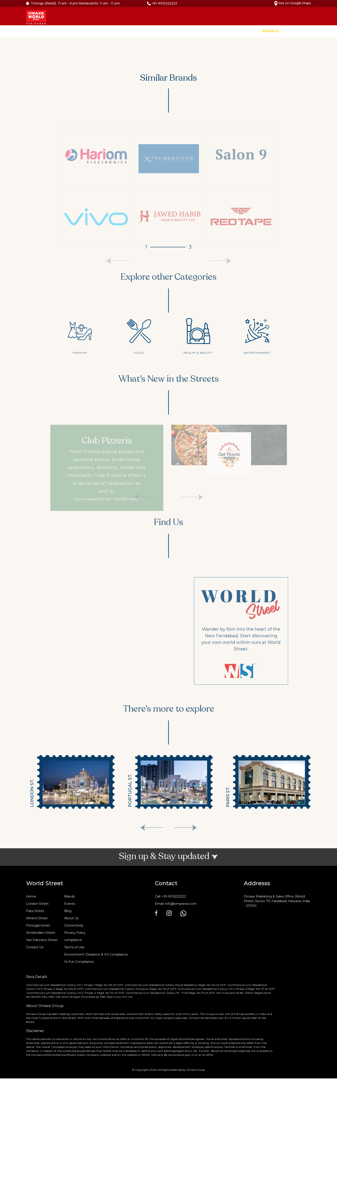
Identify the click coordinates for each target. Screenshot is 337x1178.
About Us (71, 918)
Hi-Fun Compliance (79, 962)
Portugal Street (38, 925)
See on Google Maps (292, 3)
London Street (37, 904)
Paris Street (35, 911)
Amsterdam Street (40, 933)
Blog (67, 911)
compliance (73, 940)
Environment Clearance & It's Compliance (96, 954)
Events (294, 31)
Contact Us (321, 31)
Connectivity (74, 925)
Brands (270, 31)
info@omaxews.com (181, 904)
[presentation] (151, 827)
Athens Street (37, 918)
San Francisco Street (42, 940)
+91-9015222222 (162, 3)
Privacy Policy (75, 933)
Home (250, 31)
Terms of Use (74, 947)
